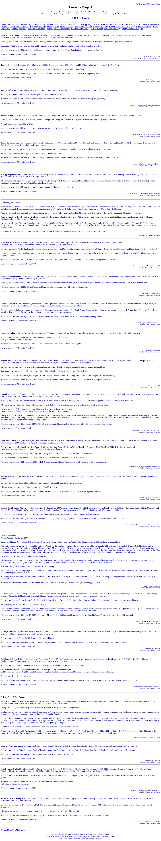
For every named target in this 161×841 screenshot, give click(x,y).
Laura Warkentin (13, 24)
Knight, (112, 27)
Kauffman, (105, 24)
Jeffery (42, 24)
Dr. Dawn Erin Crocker (19, 27)
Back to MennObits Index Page (148, 4)
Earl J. (55, 27)
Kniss (143, 27)
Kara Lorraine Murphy (124, 27)
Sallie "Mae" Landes (62, 29)
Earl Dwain (5, 29)
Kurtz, (125, 29)
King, (77, 27)
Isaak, (4, 24)
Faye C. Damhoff (38, 29)
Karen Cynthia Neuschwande (108, 29)
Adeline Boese (153, 24)
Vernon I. (70, 27)
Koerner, (15, 29)
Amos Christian (86, 27)
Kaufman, (143, 24)
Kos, (30, 29)
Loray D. (22, 29)
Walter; (56, 24)
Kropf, (94, 29)
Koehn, (156, 27)
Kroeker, (75, 29)
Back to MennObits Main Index (13, 830)
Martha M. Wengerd (135, 29)
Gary (29, 24)
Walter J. (42, 27)
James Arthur (115, 24)
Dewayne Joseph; (73, 24)
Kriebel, (50, 29)
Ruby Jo (134, 24)
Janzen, (24, 24)
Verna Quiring (84, 29)
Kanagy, (84, 24)
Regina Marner (93, 24)
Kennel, (50, 27)
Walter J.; (104, 27)
